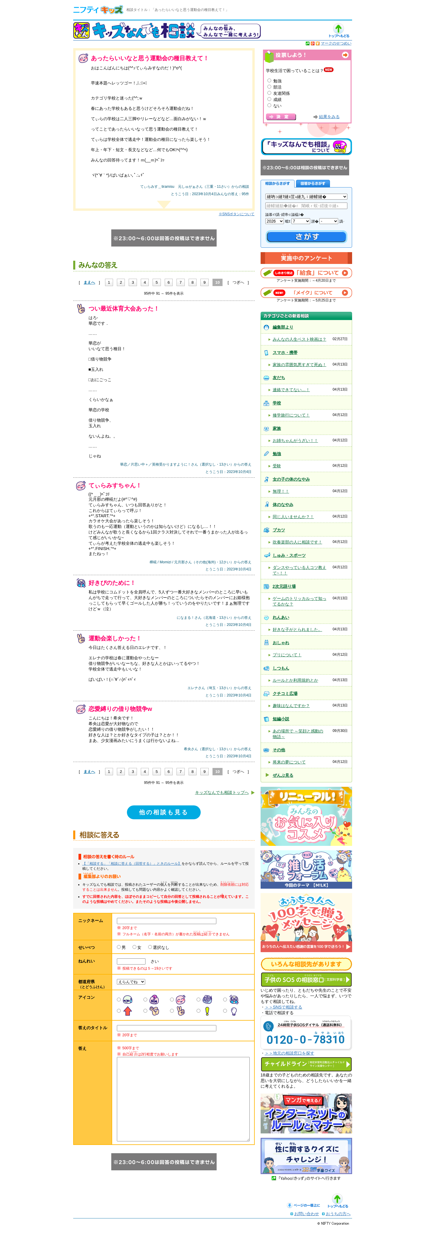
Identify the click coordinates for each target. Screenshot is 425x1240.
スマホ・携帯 (285, 352)
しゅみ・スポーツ (289, 555)
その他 (279, 750)
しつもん (281, 668)
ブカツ (279, 530)
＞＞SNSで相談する (284, 1007)
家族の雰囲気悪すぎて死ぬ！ (299, 364)
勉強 (277, 81)
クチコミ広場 (285, 693)
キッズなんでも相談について (306, 146)
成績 (277, 99)
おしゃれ (281, 642)
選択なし (161, 947)
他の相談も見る (164, 812)
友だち (279, 377)
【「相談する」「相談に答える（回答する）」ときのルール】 (132, 864)
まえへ (89, 282)
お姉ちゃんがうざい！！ (295, 440)
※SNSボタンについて (236, 214)
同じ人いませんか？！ (293, 516)
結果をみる (329, 117)
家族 (277, 428)
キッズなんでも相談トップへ (222, 792)
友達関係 (281, 93)
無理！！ (281, 491)
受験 (277, 466)
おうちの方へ (338, 1225)
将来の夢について (289, 762)
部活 (277, 87)
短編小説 (281, 719)
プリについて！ (287, 654)
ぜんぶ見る (283, 775)
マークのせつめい (336, 43)
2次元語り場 (284, 586)
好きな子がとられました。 (297, 629)
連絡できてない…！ (291, 389)
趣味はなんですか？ (291, 705)
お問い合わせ (306, 1225)
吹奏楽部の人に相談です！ (297, 542)
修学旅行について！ (291, 415)
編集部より (283, 327)
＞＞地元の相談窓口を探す (289, 1053)
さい (152, 961)
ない (277, 105)
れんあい (281, 617)
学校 (277, 403)
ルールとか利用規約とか (295, 680)
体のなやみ (283, 504)
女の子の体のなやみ (291, 479)
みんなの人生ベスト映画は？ (299, 339)
